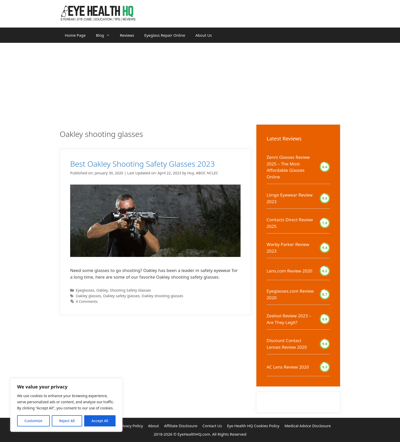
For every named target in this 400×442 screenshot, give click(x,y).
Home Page (75, 35)
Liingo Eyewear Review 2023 (289, 198)
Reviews (127, 35)
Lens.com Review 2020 (289, 271)
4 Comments (87, 301)
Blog (105, 35)
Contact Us (212, 425)
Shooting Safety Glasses (130, 290)
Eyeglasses (85, 290)
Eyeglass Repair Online (164, 35)
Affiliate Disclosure (180, 425)
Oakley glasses (88, 295)
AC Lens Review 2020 (288, 367)
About (153, 425)
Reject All (67, 420)
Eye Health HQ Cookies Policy (253, 425)
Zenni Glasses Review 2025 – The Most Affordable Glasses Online (288, 167)
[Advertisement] (200, 81)
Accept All (100, 420)
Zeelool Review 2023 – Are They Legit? (289, 319)
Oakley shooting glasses (162, 295)
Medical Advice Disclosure (307, 425)
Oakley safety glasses (121, 295)
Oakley (102, 290)
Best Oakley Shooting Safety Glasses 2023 (142, 164)
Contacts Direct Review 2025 (290, 223)
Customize (33, 420)
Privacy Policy (131, 425)
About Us (203, 35)
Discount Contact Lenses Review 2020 (287, 343)
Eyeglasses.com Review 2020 (290, 294)
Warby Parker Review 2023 (288, 247)
